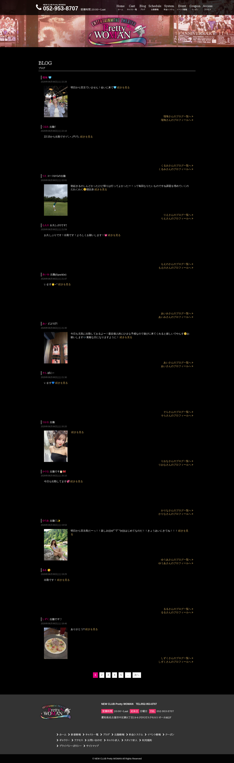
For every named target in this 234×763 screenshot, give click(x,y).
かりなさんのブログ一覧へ (177, 510)
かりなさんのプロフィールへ (175, 514)
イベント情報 (153, 734)
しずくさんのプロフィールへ (175, 661)
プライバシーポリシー (69, 746)
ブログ (105, 734)
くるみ (45, 127)
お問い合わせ (93, 740)
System (169, 8)
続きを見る (123, 87)
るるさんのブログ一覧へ (178, 609)
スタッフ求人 (129, 740)
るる (44, 570)
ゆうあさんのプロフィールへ (175, 563)
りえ (44, 176)
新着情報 (74, 734)
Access (207, 8)
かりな (45, 471)
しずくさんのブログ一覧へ (177, 658)
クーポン (168, 734)
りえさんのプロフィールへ (177, 218)
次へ (136, 675)
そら (44, 373)
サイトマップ (91, 746)
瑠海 (44, 77)
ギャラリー (63, 740)
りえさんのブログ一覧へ (178, 215)
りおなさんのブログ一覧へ (177, 461)
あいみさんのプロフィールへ (175, 317)
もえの (45, 225)
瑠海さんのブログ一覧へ (178, 116)
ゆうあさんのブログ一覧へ (177, 559)
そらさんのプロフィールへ (177, 415)
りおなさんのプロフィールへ (175, 464)
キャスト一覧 (90, 734)
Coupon (195, 8)
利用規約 (145, 740)
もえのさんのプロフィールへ (175, 267)
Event (182, 8)
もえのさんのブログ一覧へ (177, 264)
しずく (45, 619)
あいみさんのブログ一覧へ (177, 313)
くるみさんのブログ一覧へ (177, 165)
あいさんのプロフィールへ (177, 366)
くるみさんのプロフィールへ (175, 169)
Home (120, 8)
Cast (132, 8)
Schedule (155, 8)
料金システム (134, 734)
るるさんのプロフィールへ (177, 612)
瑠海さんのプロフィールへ (177, 120)
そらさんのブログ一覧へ (178, 412)
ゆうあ (45, 520)
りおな (45, 422)
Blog (142, 8)
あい (44, 323)
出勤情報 (118, 734)
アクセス (77, 740)
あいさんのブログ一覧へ (178, 362)
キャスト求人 (112, 740)
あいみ (45, 274)
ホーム (61, 734)
